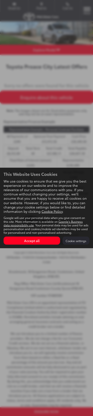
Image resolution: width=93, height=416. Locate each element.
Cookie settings (76, 241)
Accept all (32, 240)
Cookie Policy (52, 211)
